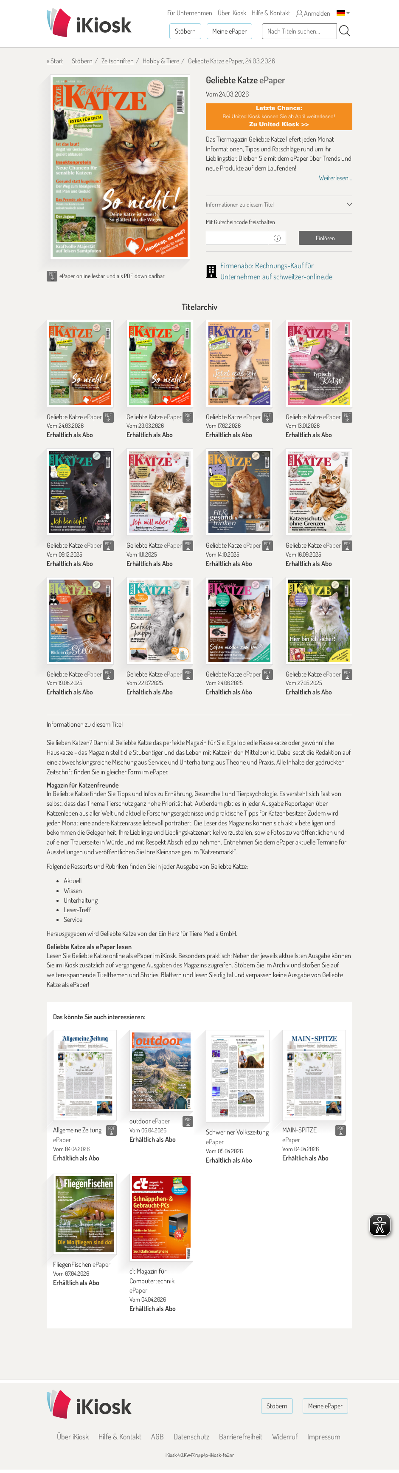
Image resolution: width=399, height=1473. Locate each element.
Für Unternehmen (189, 13)
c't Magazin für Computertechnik (151, 1281)
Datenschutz (191, 1436)
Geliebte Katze (74, 416)
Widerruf (285, 1436)
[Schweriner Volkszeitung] (238, 1076)
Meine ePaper (229, 31)
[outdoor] (161, 1071)
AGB (157, 1436)
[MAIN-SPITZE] (314, 1075)
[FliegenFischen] (85, 1214)
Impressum (323, 1436)
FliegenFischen (81, 1264)
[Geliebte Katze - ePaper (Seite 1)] (120, 167)
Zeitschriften (117, 61)
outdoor (149, 1121)
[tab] (279, 221)
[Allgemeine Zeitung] (85, 1075)
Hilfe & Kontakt (271, 13)
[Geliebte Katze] (80, 363)
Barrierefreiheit (240, 1436)
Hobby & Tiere (161, 61)
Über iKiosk (232, 13)
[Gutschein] (237, 238)
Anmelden (313, 13)
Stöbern (185, 31)
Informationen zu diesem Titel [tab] (240, 204)
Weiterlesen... (335, 177)
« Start (55, 61)
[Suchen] (344, 31)
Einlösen (325, 238)
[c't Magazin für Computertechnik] (161, 1218)
